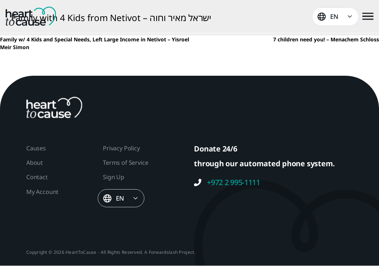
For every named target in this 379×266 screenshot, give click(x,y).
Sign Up (113, 177)
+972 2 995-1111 (227, 182)
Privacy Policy (121, 148)
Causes (36, 148)
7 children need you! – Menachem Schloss (326, 39)
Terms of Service (125, 162)
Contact (37, 177)
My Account (42, 192)
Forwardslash (163, 252)
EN (334, 16)
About (34, 162)
